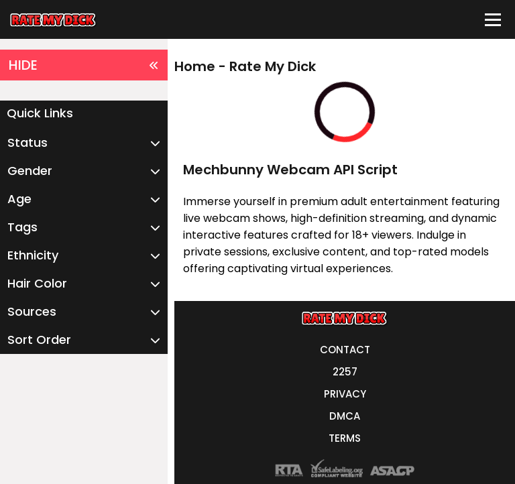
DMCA (344, 416)
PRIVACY (345, 394)
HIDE (84, 65)
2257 (345, 372)
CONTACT (345, 350)
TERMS (345, 438)
